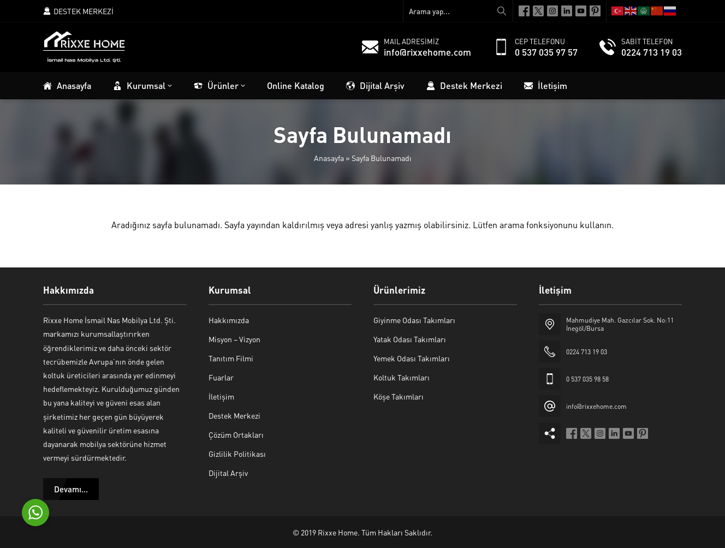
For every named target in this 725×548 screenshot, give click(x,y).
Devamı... (71, 489)
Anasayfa (329, 158)
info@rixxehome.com (427, 52)
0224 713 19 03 (651, 52)
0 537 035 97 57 (546, 52)
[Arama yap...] (458, 11)
